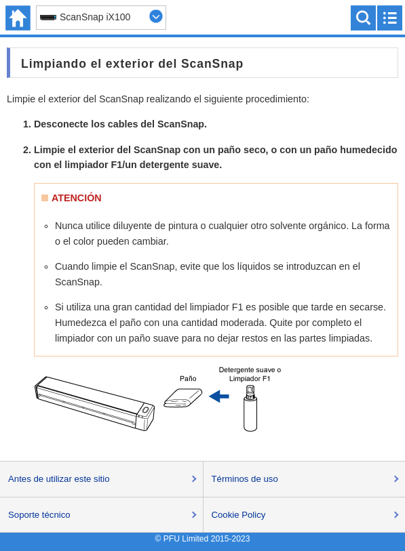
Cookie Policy (239, 515)
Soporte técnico (39, 515)
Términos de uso (245, 479)
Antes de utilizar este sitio (59, 479)
